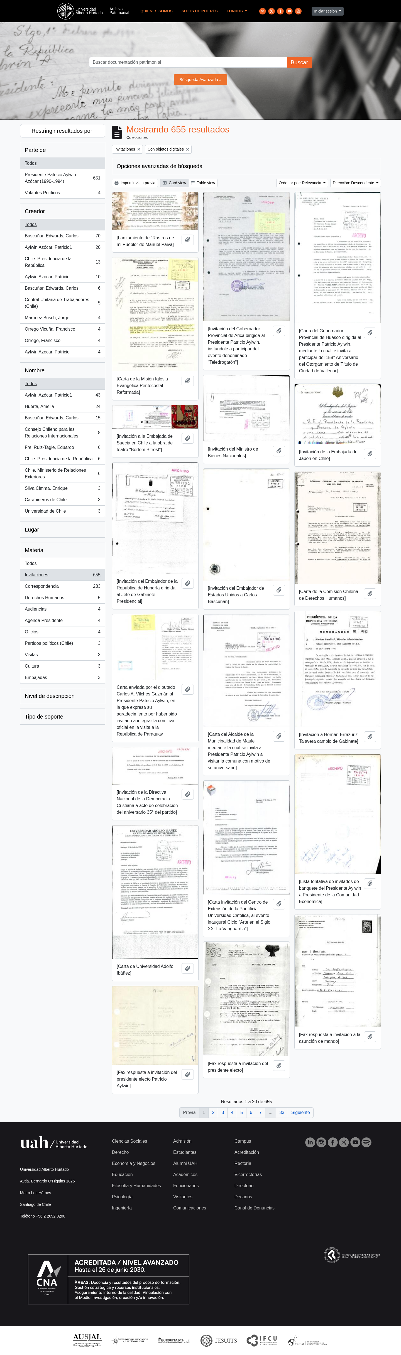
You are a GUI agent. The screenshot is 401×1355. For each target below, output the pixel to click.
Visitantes (182, 1196)
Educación (122, 1174)
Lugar (32, 530)
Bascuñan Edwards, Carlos (63, 237)
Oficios (63, 633)
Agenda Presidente (63, 621)
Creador (35, 211)
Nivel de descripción (50, 696)
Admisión (182, 1141)
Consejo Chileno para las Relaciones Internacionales (63, 432)
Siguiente (300, 1112)
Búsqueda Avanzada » (200, 79)
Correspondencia (63, 587)
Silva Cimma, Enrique (63, 489)
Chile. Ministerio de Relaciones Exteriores (63, 473)
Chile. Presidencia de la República (63, 262)
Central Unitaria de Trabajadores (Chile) (63, 303)
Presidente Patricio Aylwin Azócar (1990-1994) (63, 178)
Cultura (63, 667)
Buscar (299, 62)
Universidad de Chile (63, 512)
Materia (34, 550)
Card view (174, 183)
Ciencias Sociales (129, 1141)
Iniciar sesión (326, 11)
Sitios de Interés (200, 11)
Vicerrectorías (248, 1174)
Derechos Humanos (63, 598)
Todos (31, 163)
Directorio (243, 1185)
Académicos (185, 1174)
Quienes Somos (156, 11)
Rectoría (242, 1163)
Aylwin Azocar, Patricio (63, 278)
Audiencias (63, 610)
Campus (242, 1141)
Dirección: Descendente (354, 183)
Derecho (120, 1152)
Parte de (35, 150)
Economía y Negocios (133, 1163)
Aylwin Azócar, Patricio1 (63, 248)
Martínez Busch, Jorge (63, 318)
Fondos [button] (235, 11)
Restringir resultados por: (62, 131)
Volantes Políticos (63, 194)
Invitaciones (63, 576)
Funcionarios (186, 1185)
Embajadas (63, 678)
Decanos (243, 1196)
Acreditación (246, 1152)
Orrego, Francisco (63, 341)
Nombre (35, 370)
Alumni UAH (185, 1163)
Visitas (63, 655)
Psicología (122, 1196)
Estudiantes (185, 1152)
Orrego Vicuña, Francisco (63, 330)
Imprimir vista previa (134, 183)
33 (281, 1112)
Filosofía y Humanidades (136, 1185)
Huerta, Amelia (63, 407)
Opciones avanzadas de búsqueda (159, 166)
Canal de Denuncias (254, 1208)
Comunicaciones (189, 1208)
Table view (203, 183)
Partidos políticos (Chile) (63, 644)
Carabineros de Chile (63, 500)
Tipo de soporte (44, 717)
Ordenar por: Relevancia (300, 183)
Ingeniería (122, 1208)
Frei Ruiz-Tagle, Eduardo (63, 448)
